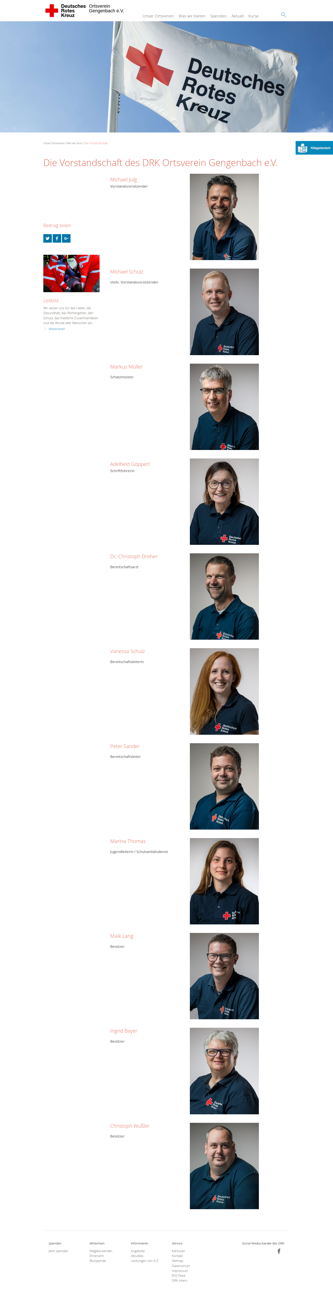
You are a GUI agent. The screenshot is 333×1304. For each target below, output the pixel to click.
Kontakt (177, 1256)
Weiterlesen (57, 329)
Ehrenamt (97, 1256)
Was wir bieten (192, 16)
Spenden (218, 16)
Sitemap (177, 1261)
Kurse (253, 16)
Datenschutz (181, 1266)
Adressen (178, 1251)
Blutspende (98, 1261)
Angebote (138, 1251)
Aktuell (237, 16)
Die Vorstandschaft (96, 143)
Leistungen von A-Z (144, 1261)
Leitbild (50, 300)
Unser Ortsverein (158, 16)
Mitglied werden (101, 1251)
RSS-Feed (178, 1276)
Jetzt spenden (58, 1251)
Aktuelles (137, 1256)
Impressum (180, 1271)
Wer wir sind (74, 143)
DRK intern (179, 1280)
